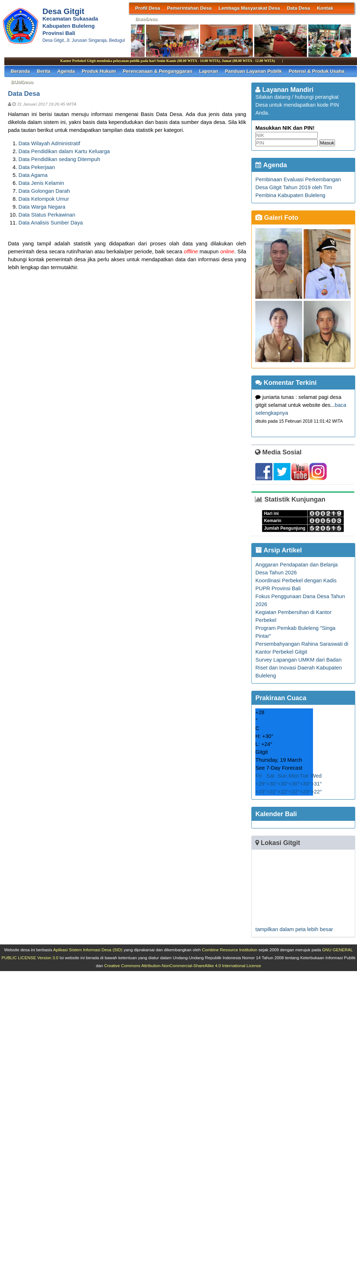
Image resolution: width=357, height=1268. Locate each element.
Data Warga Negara (41, 207)
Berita (43, 71)
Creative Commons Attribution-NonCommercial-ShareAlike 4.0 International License (182, 965)
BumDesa (146, 19)
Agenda (66, 71)
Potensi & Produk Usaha (316, 71)
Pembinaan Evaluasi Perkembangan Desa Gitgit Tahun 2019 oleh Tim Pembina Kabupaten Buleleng (298, 187)
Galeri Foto (276, 217)
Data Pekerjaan (36, 167)
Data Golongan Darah (44, 191)
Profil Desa (147, 8)
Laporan (208, 71)
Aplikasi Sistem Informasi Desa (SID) (87, 949)
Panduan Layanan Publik (253, 71)
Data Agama (33, 175)
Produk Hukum (99, 71)
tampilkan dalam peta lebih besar (294, 929)
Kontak (325, 8)
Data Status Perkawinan (46, 215)
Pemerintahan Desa (189, 8)
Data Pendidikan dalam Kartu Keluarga (64, 151)
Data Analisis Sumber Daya (50, 223)
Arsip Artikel (278, 550)
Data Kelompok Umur (43, 199)
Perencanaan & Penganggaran (157, 71)
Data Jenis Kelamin (41, 183)
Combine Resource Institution (229, 949)
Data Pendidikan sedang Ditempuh (59, 159)
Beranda (20, 71)
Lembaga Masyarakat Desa (249, 8)
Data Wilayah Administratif (49, 143)
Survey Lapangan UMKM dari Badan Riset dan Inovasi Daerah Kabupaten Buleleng (298, 668)
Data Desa (298, 8)
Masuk (327, 143)
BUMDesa (22, 82)
